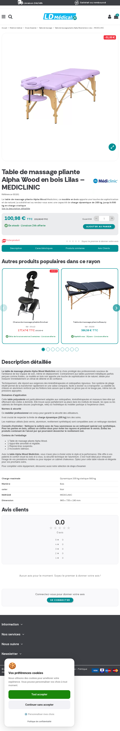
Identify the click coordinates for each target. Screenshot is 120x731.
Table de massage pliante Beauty (89, 322)
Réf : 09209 (89, 327)
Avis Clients (104, 248)
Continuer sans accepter (39, 704)
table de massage (13, 371)
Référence (7, 194)
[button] (43, 349)
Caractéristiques (44, 248)
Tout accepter (39, 694)
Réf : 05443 (30, 327)
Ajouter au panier (99, 226)
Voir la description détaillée (16, 208)
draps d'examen (78, 466)
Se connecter (60, 600)
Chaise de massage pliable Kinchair (30, 322)
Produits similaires (75, 248)
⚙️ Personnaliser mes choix (39, 714)
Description (16, 248)
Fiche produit (11, 241)
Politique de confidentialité (39, 721)
